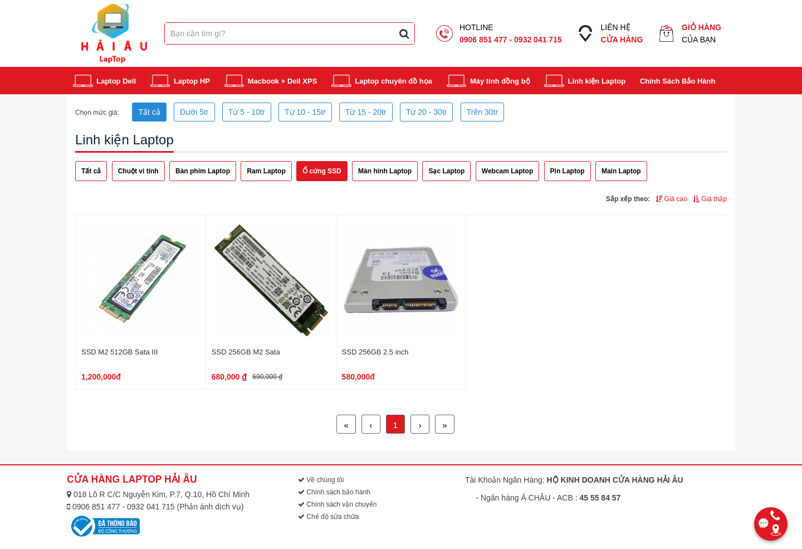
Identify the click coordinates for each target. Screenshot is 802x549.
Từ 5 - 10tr (246, 112)
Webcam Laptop (507, 171)
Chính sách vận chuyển (337, 504)
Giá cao (671, 199)
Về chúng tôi (321, 480)
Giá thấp (710, 199)
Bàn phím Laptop (202, 171)
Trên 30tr (482, 112)
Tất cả (149, 112)
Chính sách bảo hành (334, 492)
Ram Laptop (266, 171)
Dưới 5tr (194, 112)
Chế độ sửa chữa (328, 517)
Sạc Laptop (446, 171)
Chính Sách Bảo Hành (678, 81)
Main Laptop (621, 171)
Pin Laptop (567, 171)
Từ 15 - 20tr (366, 112)
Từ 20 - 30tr (426, 112)
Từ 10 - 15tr (305, 112)
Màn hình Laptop (385, 171)
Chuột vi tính (138, 171)
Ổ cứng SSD (321, 171)
